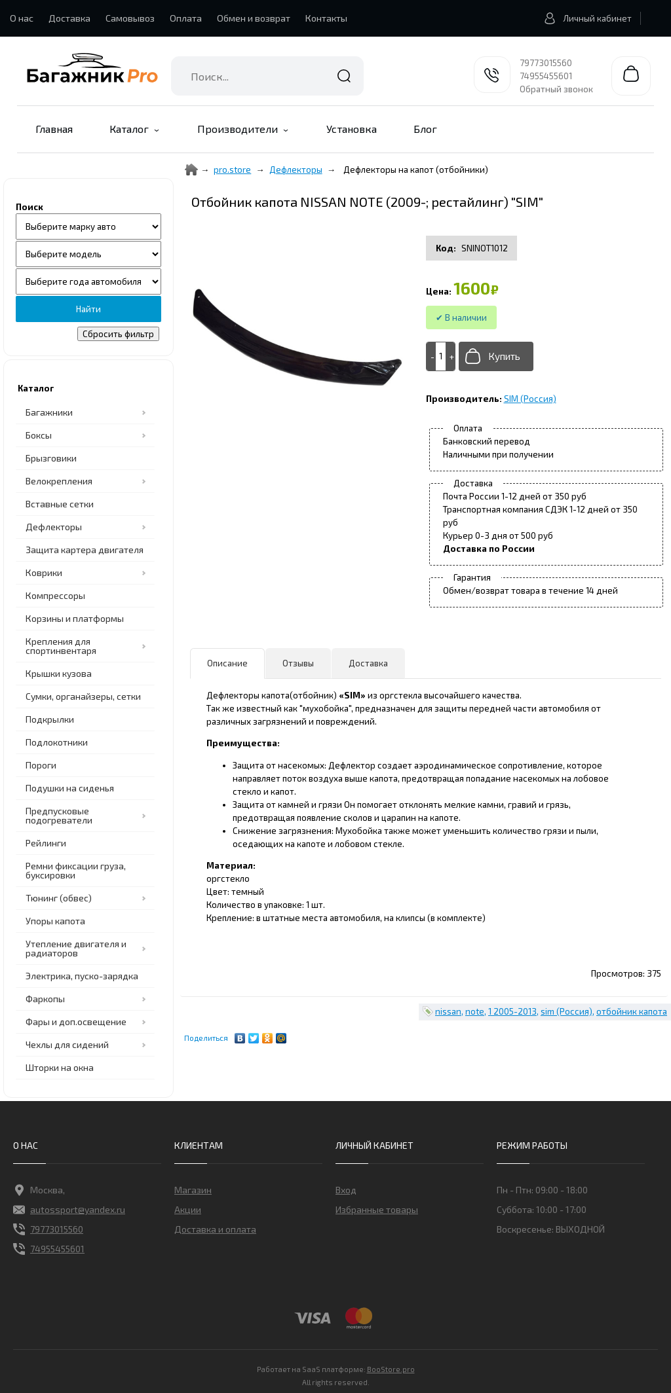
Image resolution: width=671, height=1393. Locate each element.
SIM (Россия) (530, 398)
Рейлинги (46, 842)
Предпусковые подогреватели (59, 815)
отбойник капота (631, 1011)
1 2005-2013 (512, 1011)
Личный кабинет (584, 18)
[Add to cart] (441, 356)
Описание (227, 663)
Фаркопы (45, 998)
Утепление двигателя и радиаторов (76, 948)
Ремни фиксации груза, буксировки (76, 870)
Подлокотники (57, 742)
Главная (54, 128)
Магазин (193, 1189)
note (474, 1011)
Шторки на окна (60, 1067)
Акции (187, 1209)
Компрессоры (55, 595)
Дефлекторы (54, 526)
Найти (344, 76)
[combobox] (267, 76)
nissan (448, 1011)
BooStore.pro (391, 1368)
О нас (21, 18)
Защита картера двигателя (85, 549)
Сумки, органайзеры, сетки (83, 696)
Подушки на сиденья (70, 787)
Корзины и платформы (75, 618)
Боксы (39, 435)
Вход (346, 1189)
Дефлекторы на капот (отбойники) (415, 169)
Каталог (129, 128)
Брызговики (51, 457)
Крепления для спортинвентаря (61, 646)
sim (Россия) (566, 1011)
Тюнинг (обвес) (59, 897)
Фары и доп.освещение (76, 1021)
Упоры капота (55, 920)
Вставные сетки (60, 503)
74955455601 (546, 76)
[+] (450, 356)
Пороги (41, 764)
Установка (351, 128)
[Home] (191, 169)
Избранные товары (377, 1209)
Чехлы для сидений (67, 1044)
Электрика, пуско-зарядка (82, 975)
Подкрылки (50, 719)
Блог (425, 128)
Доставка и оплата (215, 1229)
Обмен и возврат (253, 18)
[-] (431, 356)
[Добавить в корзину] (496, 356)
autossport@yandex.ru (69, 1210)
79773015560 (546, 63)
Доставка (69, 18)
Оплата (186, 18)
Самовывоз (130, 18)
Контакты (326, 18)
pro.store (232, 169)
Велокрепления (59, 480)
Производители (237, 128)
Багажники (49, 412)
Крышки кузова (59, 673)
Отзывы (298, 663)
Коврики (44, 572)
